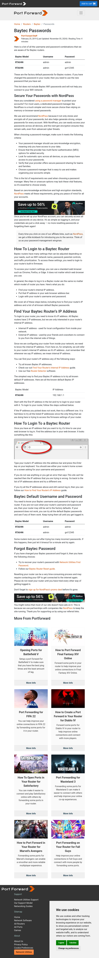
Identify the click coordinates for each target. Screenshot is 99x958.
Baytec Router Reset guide (42, 569)
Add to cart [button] (88, 3)
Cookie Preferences (23, 948)
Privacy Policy (21, 944)
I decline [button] (72, 943)
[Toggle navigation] (81, 13)
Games (17, 930)
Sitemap (18, 911)
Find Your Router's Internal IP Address (51, 367)
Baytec (37, 24)
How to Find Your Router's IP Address (42, 490)
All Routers (19, 923)
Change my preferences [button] (68, 948)
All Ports (18, 927)
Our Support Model (23, 903)
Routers (27, 24)
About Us (18, 941)
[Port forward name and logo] (14, 3)
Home (17, 24)
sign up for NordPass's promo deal (45, 589)
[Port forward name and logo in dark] (31, 12)
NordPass (43, 116)
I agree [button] (61, 943)
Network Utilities (24, 952)
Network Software (23, 920)
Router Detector (38, 371)
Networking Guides (23, 906)
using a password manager (48, 100)
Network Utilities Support (26, 899)
